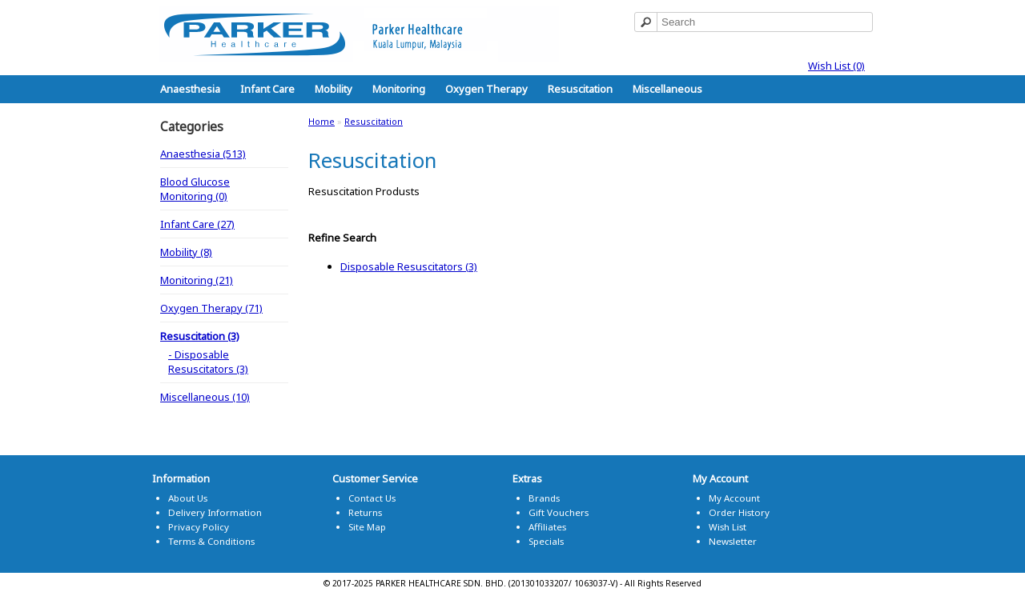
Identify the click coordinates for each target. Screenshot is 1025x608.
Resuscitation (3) (199, 336)
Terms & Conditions (211, 541)
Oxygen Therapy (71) (211, 308)
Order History (739, 512)
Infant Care (267, 89)
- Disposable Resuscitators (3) (208, 361)
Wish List (727, 527)
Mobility (333, 89)
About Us (187, 498)
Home (321, 121)
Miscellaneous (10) (205, 397)
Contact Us (372, 498)
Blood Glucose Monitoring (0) (195, 188)
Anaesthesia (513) (203, 153)
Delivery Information (215, 512)
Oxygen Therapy (486, 89)
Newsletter (733, 541)
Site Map (367, 527)
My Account (734, 498)
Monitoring (398, 89)
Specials (546, 541)
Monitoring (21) (196, 280)
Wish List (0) (836, 65)
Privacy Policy (198, 527)
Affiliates (547, 527)
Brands (544, 498)
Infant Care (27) (197, 224)
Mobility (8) (186, 252)
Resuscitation (580, 89)
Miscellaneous (667, 89)
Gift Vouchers (559, 512)
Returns (365, 512)
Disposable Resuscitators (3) (408, 266)
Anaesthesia (190, 89)
